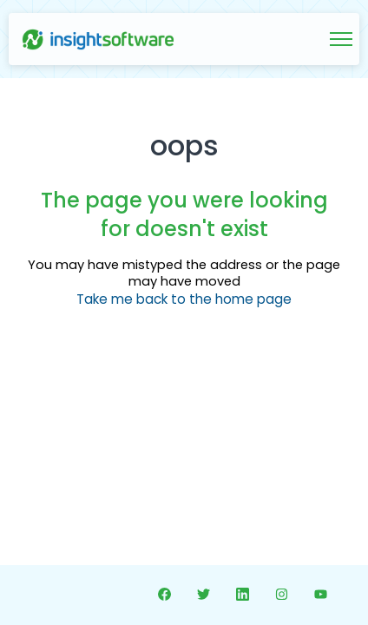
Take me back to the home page (184, 299)
